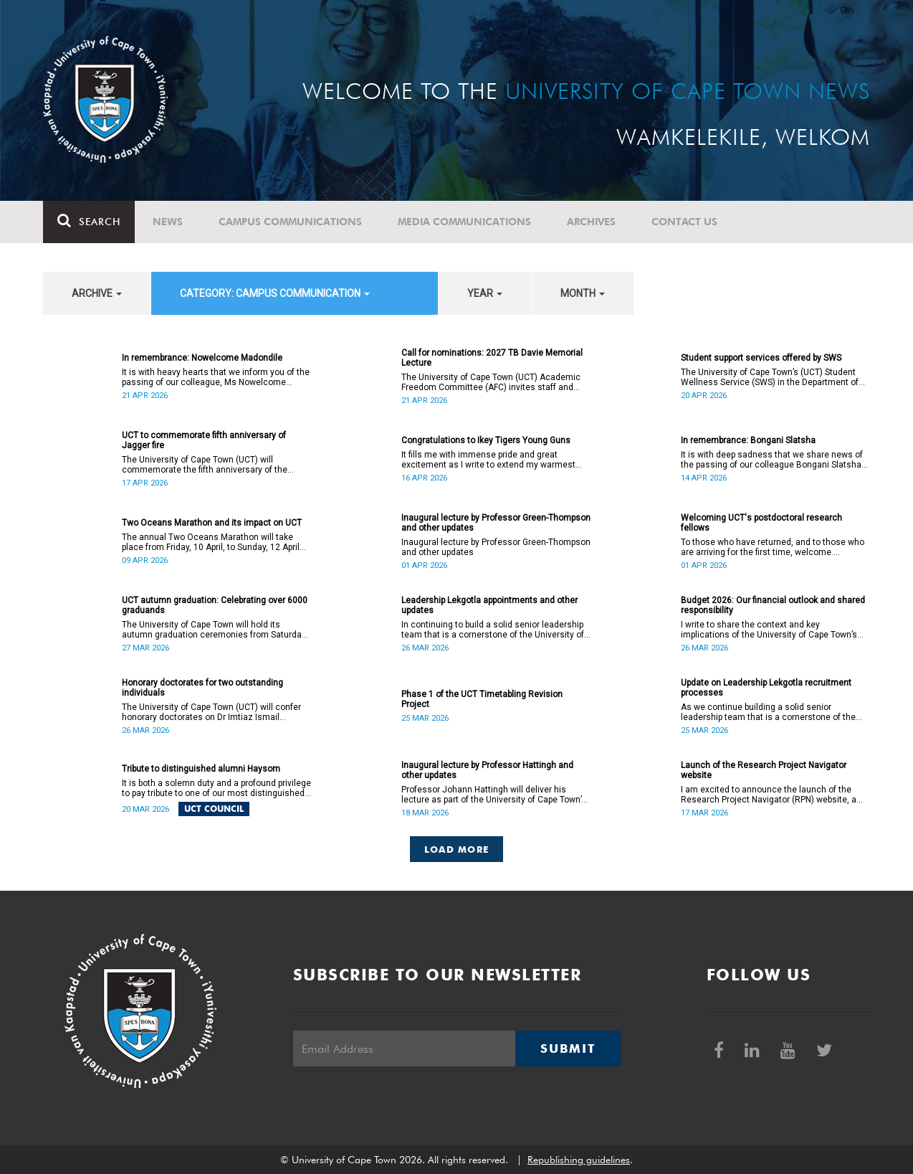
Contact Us (684, 221)
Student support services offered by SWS (761, 358)
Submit (567, 1048)
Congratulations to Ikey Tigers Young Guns (485, 440)
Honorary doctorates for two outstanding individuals (202, 688)
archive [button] (97, 293)
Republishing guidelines (578, 1159)
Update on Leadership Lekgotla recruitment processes (766, 688)
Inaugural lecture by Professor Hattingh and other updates (487, 770)
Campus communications (290, 221)
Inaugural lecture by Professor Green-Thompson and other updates (496, 523)
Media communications (464, 221)
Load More (456, 849)
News (168, 221)
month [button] (582, 293)
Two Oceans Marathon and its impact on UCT (212, 523)
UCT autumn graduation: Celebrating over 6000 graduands (214, 605)
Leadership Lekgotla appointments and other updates (489, 605)
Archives (591, 221)
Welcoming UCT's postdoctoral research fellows (761, 523)
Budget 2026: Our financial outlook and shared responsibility (773, 605)
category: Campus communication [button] (275, 293)
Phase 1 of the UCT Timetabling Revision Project (482, 699)
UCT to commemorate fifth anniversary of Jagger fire (204, 440)
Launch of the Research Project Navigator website (763, 770)
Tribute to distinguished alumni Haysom (201, 769)
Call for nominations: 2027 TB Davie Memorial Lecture (492, 358)
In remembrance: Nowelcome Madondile (202, 358)
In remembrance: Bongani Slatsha (748, 440)
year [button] (484, 293)
